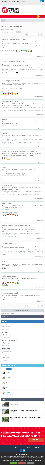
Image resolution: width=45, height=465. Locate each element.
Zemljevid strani (7, 1)
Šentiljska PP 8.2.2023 (10, 280)
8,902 (13, 374)
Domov (2, 1)
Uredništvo (5, 447)
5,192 (13, 389)
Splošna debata (6, 343)
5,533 (13, 379)
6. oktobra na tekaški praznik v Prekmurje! (18, 403)
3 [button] (30, 34)
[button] (42, 34)
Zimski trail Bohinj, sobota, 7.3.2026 (12, 101)
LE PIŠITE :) (36, 440)
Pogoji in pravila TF (33, 447)
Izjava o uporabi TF (24, 447)
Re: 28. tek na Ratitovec (9, 243)
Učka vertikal (5, 325)
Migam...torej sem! (9, 171)
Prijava (2, 4)
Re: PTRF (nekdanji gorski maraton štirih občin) (16, 225)
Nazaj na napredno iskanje (8, 29)
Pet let (4, 167)
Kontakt (40, 447)
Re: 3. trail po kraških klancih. (10, 81)
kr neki (27, 153)
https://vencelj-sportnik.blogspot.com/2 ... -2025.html (14, 174)
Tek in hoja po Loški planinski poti (9, 340)
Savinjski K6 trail (5, 332)
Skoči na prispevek (38, 56)
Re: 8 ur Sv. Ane (6, 262)
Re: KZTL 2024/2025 (8, 203)
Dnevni (21, 369)
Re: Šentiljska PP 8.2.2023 (9, 276)
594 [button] (40, 34)
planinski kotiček (29, 295)
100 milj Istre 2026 (6, 348)
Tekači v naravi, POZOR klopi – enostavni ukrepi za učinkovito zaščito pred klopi (25, 417)
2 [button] (28, 34)
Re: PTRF (4, 119)
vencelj (9, 42)
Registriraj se (24, 1)
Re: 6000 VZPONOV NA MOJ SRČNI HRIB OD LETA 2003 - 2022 (20, 151)
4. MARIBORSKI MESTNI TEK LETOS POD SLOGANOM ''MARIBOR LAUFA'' (24, 410)
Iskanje (18, 32)
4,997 (13, 394)
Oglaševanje (11, 447)
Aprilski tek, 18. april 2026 (8, 356)
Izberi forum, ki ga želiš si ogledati (22, 310)
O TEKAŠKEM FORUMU (16, 1)
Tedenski (36, 369)
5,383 (13, 384)
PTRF (41, 122)
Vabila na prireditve (7, 328)
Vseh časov (8, 369)
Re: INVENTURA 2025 (8, 185)
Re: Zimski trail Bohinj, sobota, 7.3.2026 (14, 39)
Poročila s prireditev (8, 335)
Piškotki (17, 447)
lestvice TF (28, 187)
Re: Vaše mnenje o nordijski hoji (11, 293)
